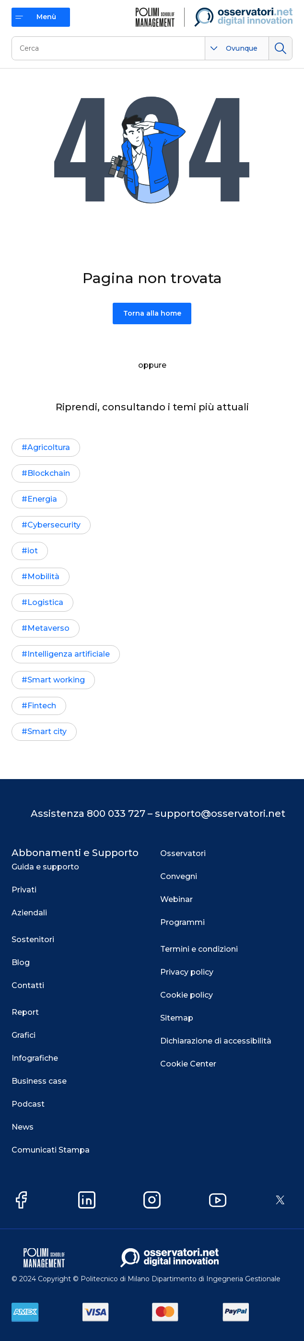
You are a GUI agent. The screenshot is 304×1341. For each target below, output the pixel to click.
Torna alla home (152, 313)
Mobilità (43, 576)
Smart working (56, 679)
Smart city (47, 731)
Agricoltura (48, 447)
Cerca (280, 48)
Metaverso (48, 628)
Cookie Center (188, 1063)
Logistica (45, 602)
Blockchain (48, 473)
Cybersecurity (54, 524)
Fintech (41, 705)
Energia (42, 499)
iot (32, 550)
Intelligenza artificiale (68, 654)
